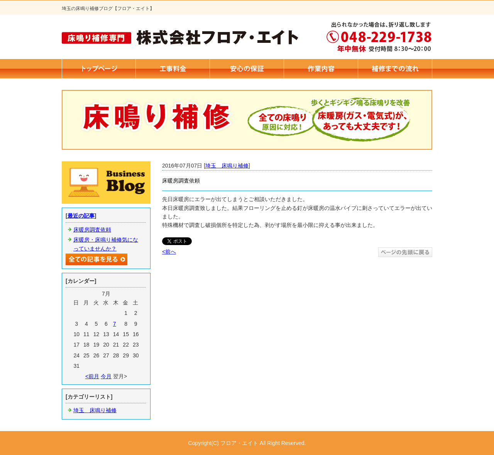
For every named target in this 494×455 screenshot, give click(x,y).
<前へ (169, 252)
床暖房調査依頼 (92, 230)
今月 (106, 376)
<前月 (92, 376)
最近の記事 (81, 216)
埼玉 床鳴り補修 (227, 165)
